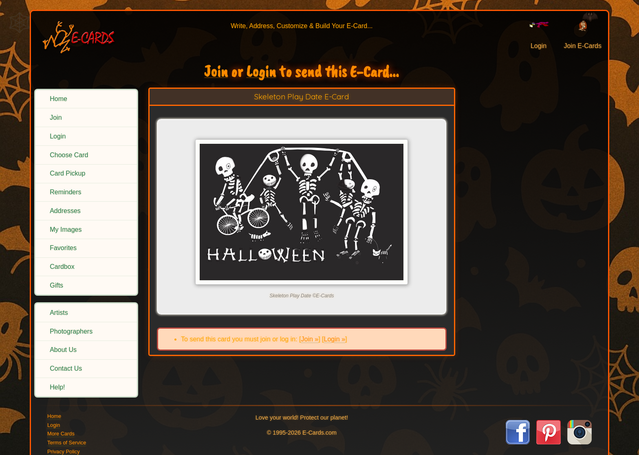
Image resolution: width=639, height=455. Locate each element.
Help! (57, 387)
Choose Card (69, 155)
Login (58, 136)
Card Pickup (67, 173)
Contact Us (66, 368)
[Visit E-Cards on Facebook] (518, 442)
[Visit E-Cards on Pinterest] (548, 442)
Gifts (56, 285)
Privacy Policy (63, 451)
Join (56, 117)
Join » (309, 339)
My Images (66, 229)
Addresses (65, 210)
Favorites (63, 247)
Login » (335, 339)
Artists (59, 312)
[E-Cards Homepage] (85, 36)
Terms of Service (66, 443)
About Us (63, 349)
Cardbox (62, 266)
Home (58, 98)
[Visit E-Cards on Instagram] (579, 442)
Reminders (65, 192)
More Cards (61, 434)
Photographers (71, 331)
